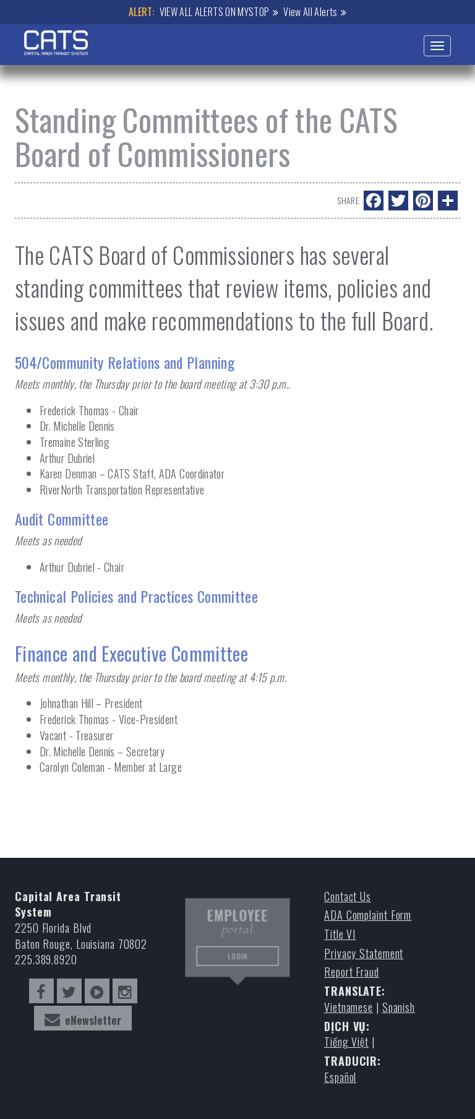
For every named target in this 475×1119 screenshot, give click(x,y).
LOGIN (237, 957)
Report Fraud (351, 972)
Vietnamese (348, 1007)
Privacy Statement (363, 953)
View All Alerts (310, 11)
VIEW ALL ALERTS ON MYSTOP (215, 11)
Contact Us (347, 896)
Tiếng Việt (346, 1042)
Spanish (398, 1007)
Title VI (340, 934)
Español (340, 1077)
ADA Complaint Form (367, 915)
